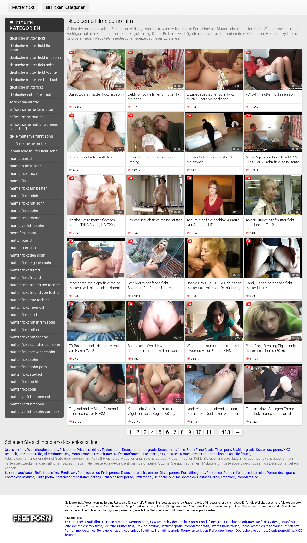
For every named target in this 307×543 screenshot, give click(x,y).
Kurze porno (45, 477)
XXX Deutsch (74, 522)
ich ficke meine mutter (28, 143)
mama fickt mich (24, 195)
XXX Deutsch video (164, 522)
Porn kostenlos (88, 473)
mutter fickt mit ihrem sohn (32, 322)
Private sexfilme (88, 450)
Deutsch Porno (208, 477)
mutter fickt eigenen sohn (31, 262)
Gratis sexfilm (15, 450)
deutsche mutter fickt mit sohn (35, 57)
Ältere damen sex (56, 454)
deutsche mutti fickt (26, 87)
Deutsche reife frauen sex (140, 473)
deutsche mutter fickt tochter (34, 72)
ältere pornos (170, 473)
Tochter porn (111, 450)
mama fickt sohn (24, 210)
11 (209, 432)
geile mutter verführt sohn (31, 136)
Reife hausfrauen (127, 454)
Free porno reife (30, 454)
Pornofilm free (248, 477)
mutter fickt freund (25, 277)
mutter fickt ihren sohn (28, 307)
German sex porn (115, 522)
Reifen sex (291, 526)
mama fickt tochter (25, 218)
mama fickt (19, 181)
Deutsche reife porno (117, 477)
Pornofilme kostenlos (80, 530)
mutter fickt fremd (25, 270)
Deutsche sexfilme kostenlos (175, 477)
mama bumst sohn (26, 166)
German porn (138, 522)
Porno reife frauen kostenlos (244, 473)
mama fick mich (23, 173)
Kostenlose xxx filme (87, 526)
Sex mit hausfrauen (19, 473)
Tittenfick (228, 477)
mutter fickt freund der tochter (35, 285)
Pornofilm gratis (193, 473)
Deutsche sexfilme (171, 450)
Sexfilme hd (143, 477)
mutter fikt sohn (23, 389)
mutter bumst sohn (26, 248)
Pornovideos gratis (281, 473)
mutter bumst (21, 240)
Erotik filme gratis (212, 522)
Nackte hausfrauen (240, 522)
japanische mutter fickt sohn (34, 151)
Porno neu (214, 473)
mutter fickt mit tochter (29, 337)
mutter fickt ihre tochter (29, 300)
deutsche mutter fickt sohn (32, 65)
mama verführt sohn (27, 225)
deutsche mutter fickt (27, 38)
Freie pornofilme (147, 526)
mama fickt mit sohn (27, 203)
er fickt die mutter (24, 102)
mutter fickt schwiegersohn (32, 352)
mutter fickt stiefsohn (28, 374)
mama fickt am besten (28, 188)
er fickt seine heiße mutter (31, 109)
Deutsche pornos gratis (139, 450)
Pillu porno (67, 450)
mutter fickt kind (23, 315)
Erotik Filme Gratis (199, 450)
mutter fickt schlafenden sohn (35, 344)
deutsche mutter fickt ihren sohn (32, 47)
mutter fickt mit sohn (27, 329)
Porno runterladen (194, 530)
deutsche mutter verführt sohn (35, 80)
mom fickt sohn (23, 233)
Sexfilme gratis (243, 450)
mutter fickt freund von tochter (35, 292)
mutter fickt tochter (25, 382)
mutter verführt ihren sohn (31, 396)
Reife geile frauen (109, 530)
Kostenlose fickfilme (138, 530)
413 (225, 432)
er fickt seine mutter (26, 117)
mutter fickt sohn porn (28, 367)
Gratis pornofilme (281, 530)
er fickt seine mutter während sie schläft (34, 126)
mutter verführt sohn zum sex (34, 411)
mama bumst (21, 158)
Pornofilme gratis (196, 526)
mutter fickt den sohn (27, 255)
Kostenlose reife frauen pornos (78, 477)
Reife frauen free (47, 473)
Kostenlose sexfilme (19, 477)
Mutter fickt (125, 526)
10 (198, 432)
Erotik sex (68, 473)
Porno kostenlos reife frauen (92, 454)
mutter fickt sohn (24, 359)
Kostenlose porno (269, 450)
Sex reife (109, 526)
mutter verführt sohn (27, 404)
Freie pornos (110, 473)
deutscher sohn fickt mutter (33, 94)
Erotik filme (93, 522)
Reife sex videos (267, 522)
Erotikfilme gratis (167, 530)
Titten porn (223, 450)
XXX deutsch (169, 454)
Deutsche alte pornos (42, 450)
